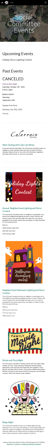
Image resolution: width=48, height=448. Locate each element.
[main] (24, 23)
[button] (2, 2)
